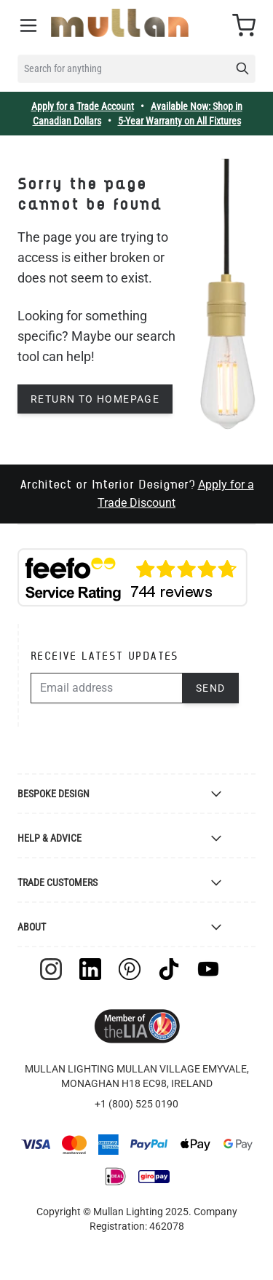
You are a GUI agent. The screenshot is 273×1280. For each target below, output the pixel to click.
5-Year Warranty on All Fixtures (179, 121)
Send (211, 688)
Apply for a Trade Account (82, 106)
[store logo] (120, 23)
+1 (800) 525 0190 (136, 1104)
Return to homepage (95, 399)
